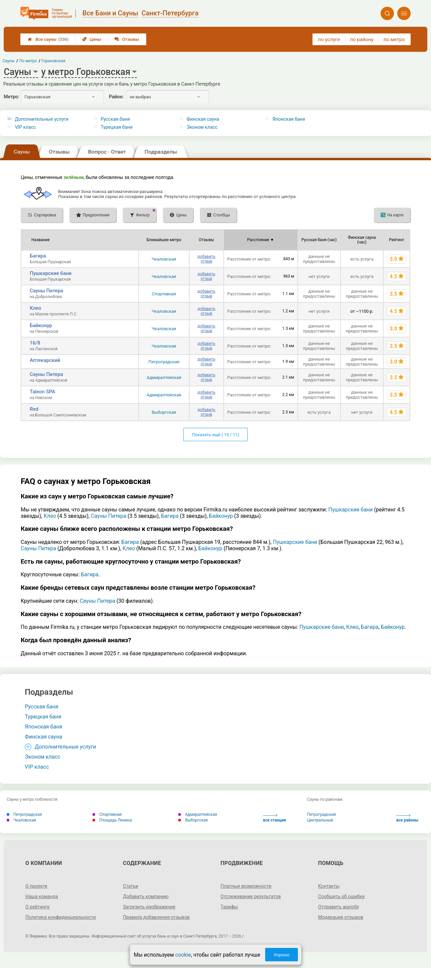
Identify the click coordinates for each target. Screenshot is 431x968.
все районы (407, 818)
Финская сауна (203, 119)
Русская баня (115, 119)
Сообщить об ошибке (341, 896)
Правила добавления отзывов (156, 917)
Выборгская (164, 412)
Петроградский (321, 814)
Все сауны (48, 39)
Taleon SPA (42, 392)
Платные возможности (246, 886)
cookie (183, 955)
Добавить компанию (146, 896)
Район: (116, 96)
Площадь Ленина (112, 820)
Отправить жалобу (338, 906)
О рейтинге (37, 906)
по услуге (329, 39)
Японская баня (288, 119)
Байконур (41, 325)
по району (361, 39)
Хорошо (281, 954)
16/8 (35, 343)
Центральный (320, 820)
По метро (28, 61)
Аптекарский (45, 360)
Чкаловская (164, 259)
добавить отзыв (206, 259)
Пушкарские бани (50, 273)
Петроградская (164, 361)
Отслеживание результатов (251, 896)
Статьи (130, 886)
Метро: (11, 96)
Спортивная (164, 293)
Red (34, 409)
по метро (394, 39)
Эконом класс (202, 127)
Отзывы (127, 39)
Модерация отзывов (340, 917)
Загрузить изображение (149, 906)
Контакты (329, 886)
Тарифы (229, 906)
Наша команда (41, 896)
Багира (38, 256)
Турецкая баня (117, 127)
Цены (91, 39)
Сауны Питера (46, 291)
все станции (274, 818)
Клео (35, 308)
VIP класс (25, 127)
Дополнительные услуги (41, 119)
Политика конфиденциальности (60, 917)
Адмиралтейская (164, 377)
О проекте (36, 886)
